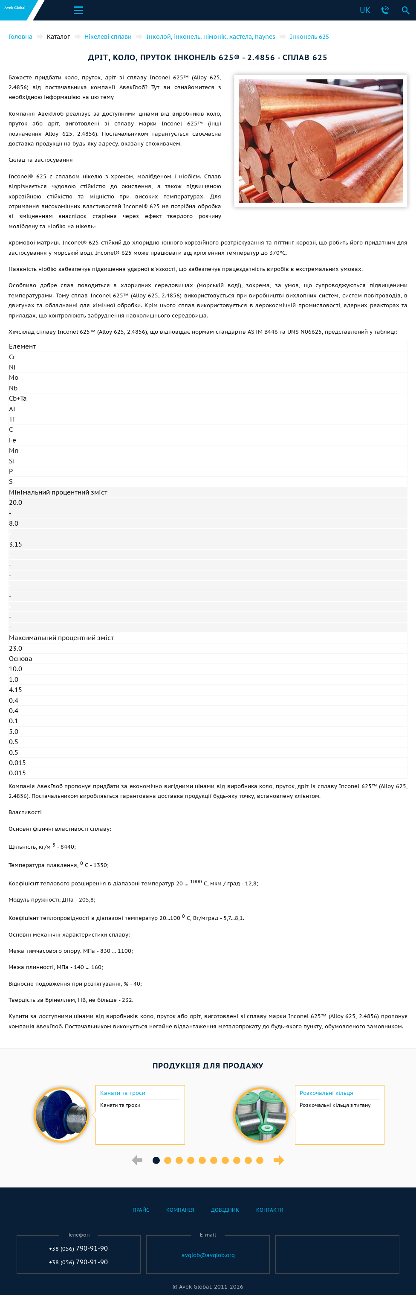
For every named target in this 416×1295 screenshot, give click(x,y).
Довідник (225, 1210)
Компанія (180, 1210)
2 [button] (167, 1160)
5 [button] (202, 1160)
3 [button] (179, 1160)
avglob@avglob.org (208, 1255)
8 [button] (236, 1160)
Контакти (269, 1210)
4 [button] (190, 1160)
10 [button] (259, 1160)
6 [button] (213, 1160)
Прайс (141, 1210)
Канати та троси (122, 1093)
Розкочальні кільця (326, 1093)
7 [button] (225, 1160)
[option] (108, 1115)
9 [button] (248, 1160)
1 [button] (156, 1160)
